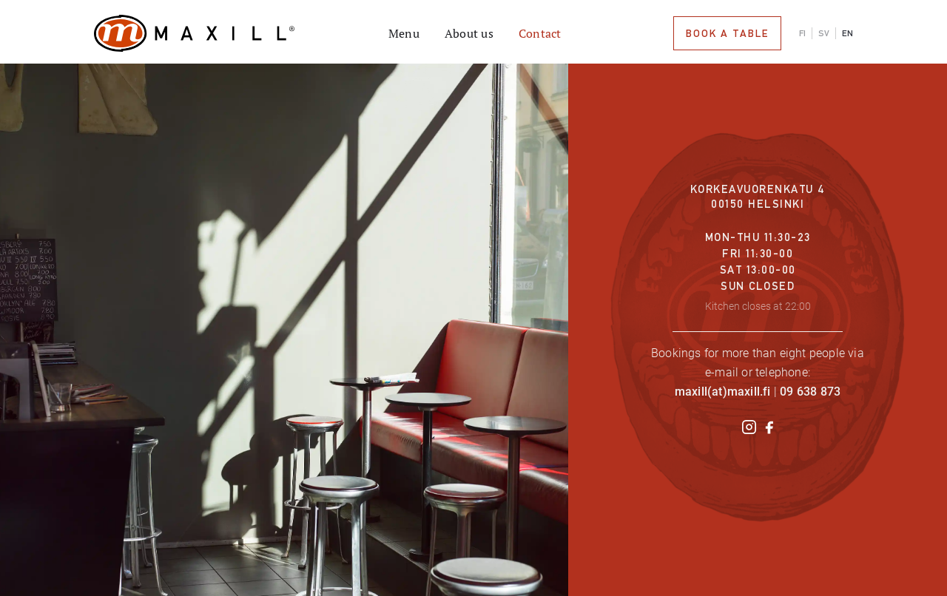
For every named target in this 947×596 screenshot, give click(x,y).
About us (469, 33)
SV (823, 33)
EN (847, 33)
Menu (403, 33)
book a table (727, 33)
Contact (540, 33)
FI (802, 33)
